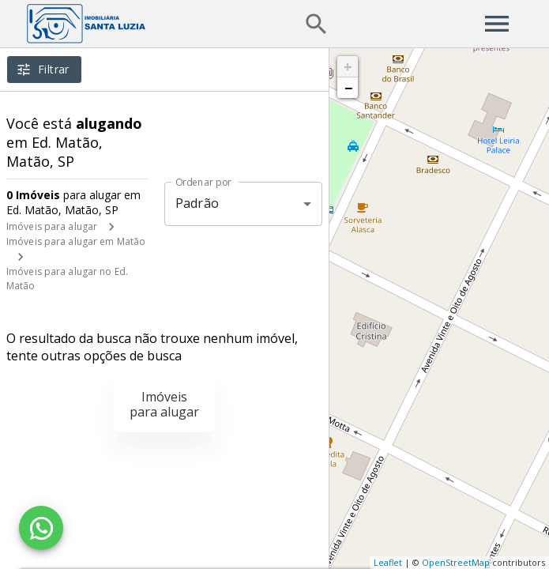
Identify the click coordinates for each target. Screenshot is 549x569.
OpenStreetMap (456, 562)
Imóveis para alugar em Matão (75, 241)
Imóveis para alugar (51, 226)
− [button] (348, 87)
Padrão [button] (197, 203)
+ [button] (348, 66)
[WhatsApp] (41, 528)
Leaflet (388, 562)
